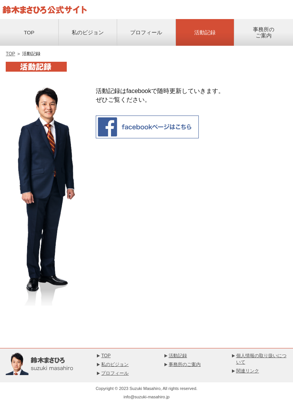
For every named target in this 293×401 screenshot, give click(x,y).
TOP (29, 32)
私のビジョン (88, 32)
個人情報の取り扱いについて (261, 359)
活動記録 (205, 32)
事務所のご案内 (263, 32)
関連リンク (247, 371)
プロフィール (146, 32)
